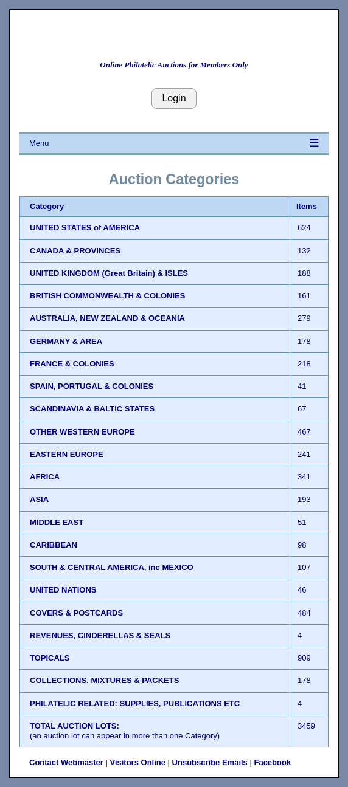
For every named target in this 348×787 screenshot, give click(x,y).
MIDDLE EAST (56, 522)
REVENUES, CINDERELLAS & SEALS (100, 635)
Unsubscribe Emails (210, 762)
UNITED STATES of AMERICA (85, 227)
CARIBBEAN (53, 544)
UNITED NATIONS (63, 589)
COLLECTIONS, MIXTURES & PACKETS (104, 680)
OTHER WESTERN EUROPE (82, 431)
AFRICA (45, 476)
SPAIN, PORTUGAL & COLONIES (91, 386)
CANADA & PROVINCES (75, 250)
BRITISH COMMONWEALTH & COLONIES (107, 295)
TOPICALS (50, 657)
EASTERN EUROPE (66, 454)
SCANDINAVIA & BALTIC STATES (92, 408)
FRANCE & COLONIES (72, 363)
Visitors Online (137, 762)
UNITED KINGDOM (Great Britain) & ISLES (109, 273)
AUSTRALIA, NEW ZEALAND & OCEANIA (107, 318)
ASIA (39, 499)
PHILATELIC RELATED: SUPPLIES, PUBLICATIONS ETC (135, 703)
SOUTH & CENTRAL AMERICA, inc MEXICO (111, 567)
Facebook (272, 762)
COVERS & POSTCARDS (76, 612)
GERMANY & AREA (66, 341)
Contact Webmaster (66, 762)
